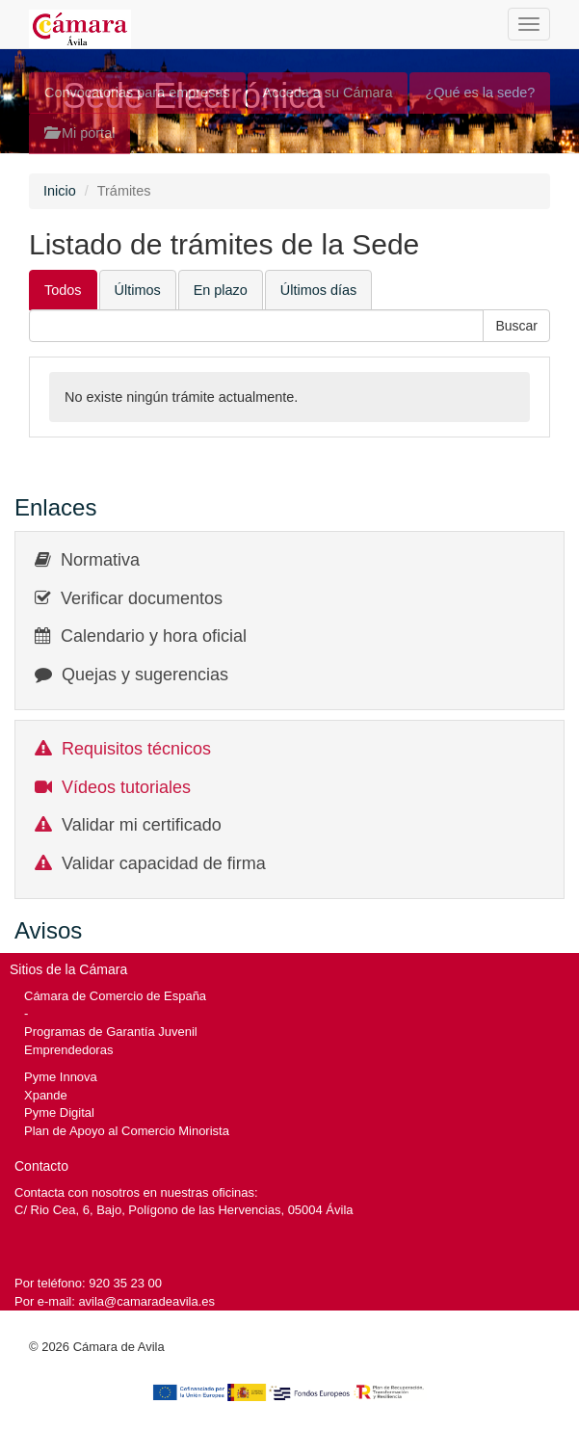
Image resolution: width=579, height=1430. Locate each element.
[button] (516, 325)
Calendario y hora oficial (154, 636)
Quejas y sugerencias (145, 674)
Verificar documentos (142, 598)
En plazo (221, 290)
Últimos (138, 290)
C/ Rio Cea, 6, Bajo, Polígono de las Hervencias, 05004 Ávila (184, 1210)
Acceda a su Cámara (328, 92)
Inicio (59, 191)
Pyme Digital (59, 1112)
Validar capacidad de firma (164, 863)
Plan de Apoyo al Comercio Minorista (126, 1131)
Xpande (45, 1095)
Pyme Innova (60, 1077)
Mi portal (79, 133)
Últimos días (318, 290)
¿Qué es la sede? (480, 92)
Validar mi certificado (142, 824)
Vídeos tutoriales (126, 787)
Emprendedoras (68, 1050)
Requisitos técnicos (136, 748)
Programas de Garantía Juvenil (110, 1031)
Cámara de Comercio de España (115, 996)
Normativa (100, 559)
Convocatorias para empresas (137, 92)
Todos (63, 290)
